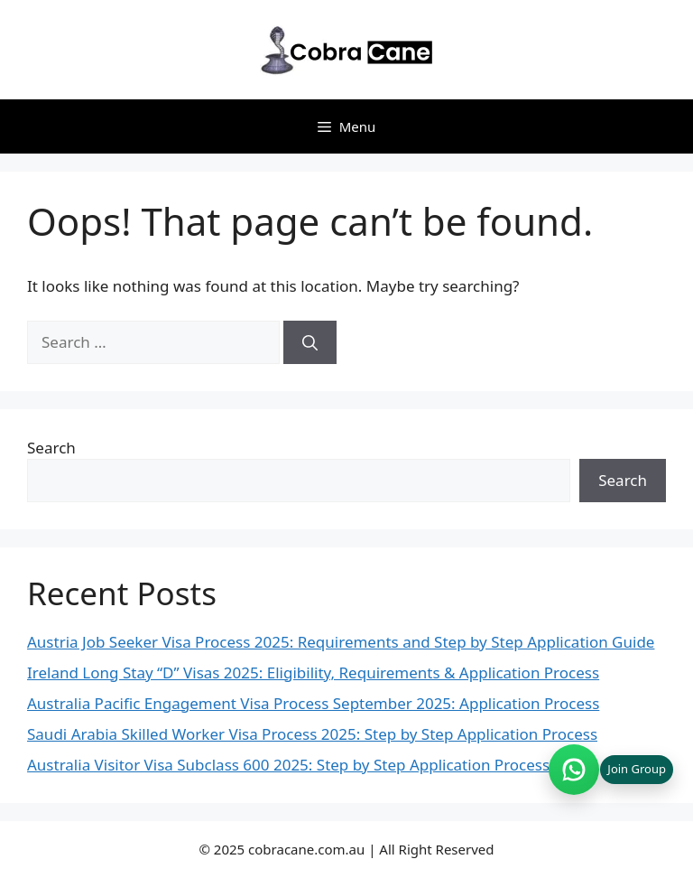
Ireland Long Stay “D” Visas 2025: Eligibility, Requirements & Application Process (313, 672)
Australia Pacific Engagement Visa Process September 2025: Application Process (313, 703)
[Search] (310, 342)
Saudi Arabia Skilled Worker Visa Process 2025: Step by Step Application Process (312, 734)
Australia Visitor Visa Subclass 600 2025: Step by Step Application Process (288, 764)
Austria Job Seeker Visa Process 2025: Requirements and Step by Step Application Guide (340, 641)
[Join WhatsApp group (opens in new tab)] (611, 770)
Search (51, 447)
